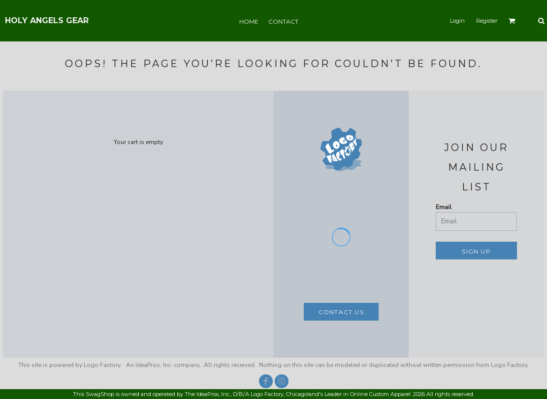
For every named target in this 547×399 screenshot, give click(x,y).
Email (443, 207)
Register (486, 20)
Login (457, 20)
